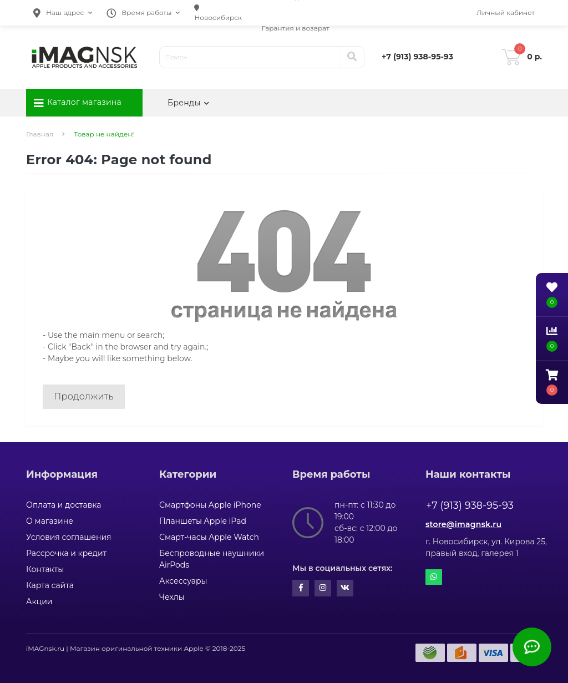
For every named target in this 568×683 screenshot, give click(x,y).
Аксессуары (183, 581)
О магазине (49, 521)
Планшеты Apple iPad (202, 521)
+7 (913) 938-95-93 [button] (470, 505)
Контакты (45, 569)
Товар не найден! (104, 134)
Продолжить (84, 396)
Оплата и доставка (63, 505)
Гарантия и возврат (295, 28)
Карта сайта (50, 585)
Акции (39, 601)
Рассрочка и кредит (66, 553)
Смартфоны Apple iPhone (210, 505)
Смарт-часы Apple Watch (209, 537)
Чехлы (172, 597)
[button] (62, 13)
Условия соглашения (68, 537)
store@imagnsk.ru (463, 524)
